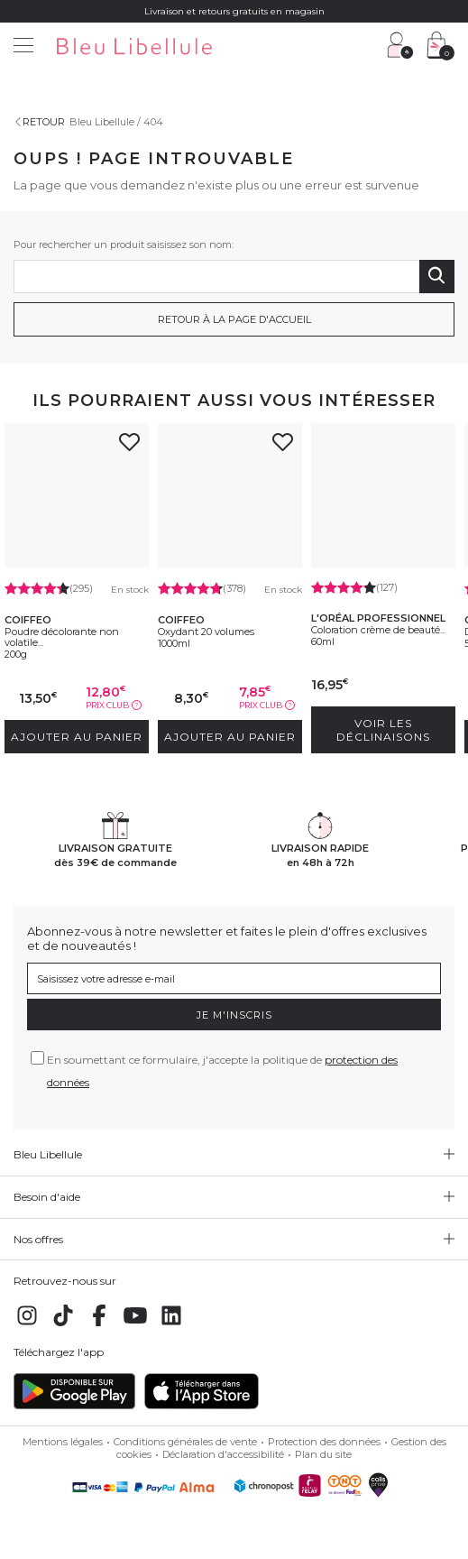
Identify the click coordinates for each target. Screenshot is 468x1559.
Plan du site (323, 1454)
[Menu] (23, 47)
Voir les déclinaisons (383, 729)
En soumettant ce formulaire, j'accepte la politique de (222, 1071)
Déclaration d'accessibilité (223, 1454)
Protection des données (324, 1441)
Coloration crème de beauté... (378, 629)
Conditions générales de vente (185, 1441)
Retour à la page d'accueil (234, 319)
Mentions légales (63, 1441)
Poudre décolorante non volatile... (62, 637)
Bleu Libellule (101, 121)
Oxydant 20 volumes (206, 631)
